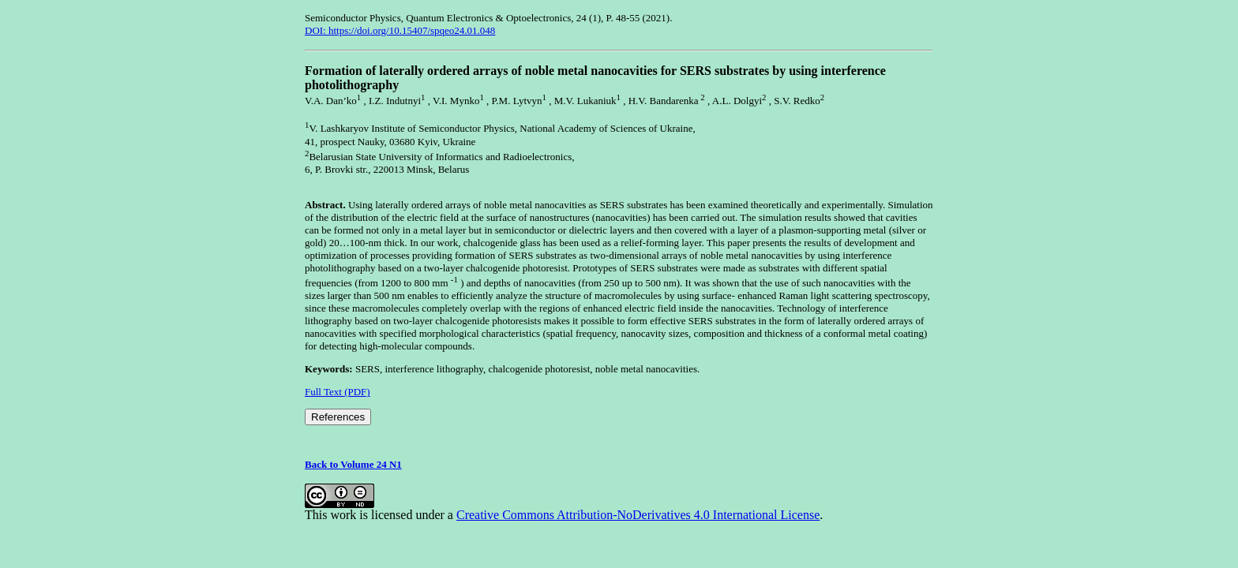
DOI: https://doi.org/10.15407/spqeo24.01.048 (400, 30)
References (338, 417)
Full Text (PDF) (337, 392)
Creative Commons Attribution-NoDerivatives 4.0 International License (638, 514)
